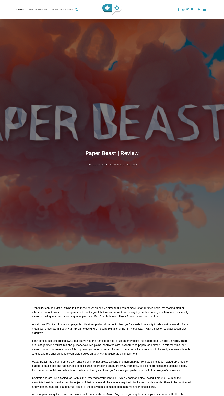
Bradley (132, 164)
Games (21, 9)
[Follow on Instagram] (183, 9)
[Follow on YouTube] (192, 9)
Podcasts (66, 9)
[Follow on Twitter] (187, 9)
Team (55, 9)
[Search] (76, 9)
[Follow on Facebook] (178, 9)
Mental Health (38, 9)
